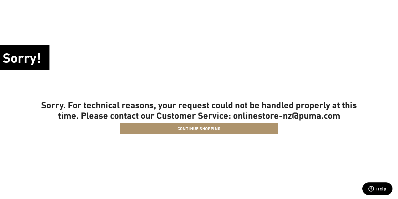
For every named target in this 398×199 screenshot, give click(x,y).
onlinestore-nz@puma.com (286, 115)
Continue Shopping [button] (199, 128)
